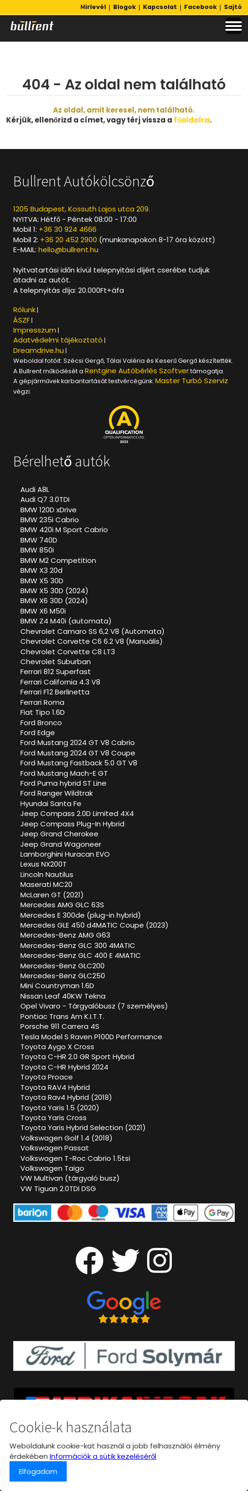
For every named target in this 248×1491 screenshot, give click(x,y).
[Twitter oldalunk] (125, 1268)
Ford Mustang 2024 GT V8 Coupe (77, 753)
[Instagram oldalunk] (159, 1268)
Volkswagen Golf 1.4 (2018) (66, 1138)
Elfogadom (38, 1471)
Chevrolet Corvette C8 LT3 (67, 652)
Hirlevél (93, 7)
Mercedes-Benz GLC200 (62, 966)
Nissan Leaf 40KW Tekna (63, 996)
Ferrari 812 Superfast (55, 671)
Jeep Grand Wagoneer (60, 844)
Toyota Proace (46, 1077)
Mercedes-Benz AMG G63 (65, 935)
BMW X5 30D (41, 581)
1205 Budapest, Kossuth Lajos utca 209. (81, 209)
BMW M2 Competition (58, 560)
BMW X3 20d (41, 570)
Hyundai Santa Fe (50, 803)
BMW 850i (37, 550)
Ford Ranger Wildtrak (56, 793)
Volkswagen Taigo (52, 1168)
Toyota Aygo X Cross (57, 1047)
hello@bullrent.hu (68, 249)
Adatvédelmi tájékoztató (58, 340)
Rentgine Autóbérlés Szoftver (137, 371)
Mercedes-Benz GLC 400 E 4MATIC (80, 955)
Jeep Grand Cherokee (59, 834)
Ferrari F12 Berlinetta (54, 692)
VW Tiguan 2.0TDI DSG (58, 1188)
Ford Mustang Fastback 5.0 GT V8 (78, 763)
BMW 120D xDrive (48, 510)
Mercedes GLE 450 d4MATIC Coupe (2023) (94, 925)
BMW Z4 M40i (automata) (66, 621)
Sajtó (233, 7)
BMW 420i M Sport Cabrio (64, 530)
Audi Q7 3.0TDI (45, 499)
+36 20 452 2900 (68, 240)
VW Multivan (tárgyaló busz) (70, 1178)
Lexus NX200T (43, 864)
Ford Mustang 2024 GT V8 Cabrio (77, 742)
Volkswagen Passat (54, 1148)
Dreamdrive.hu (38, 350)
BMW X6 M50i (43, 611)
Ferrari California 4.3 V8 (60, 682)
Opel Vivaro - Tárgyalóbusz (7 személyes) (94, 1006)
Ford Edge (37, 732)
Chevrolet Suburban (55, 662)
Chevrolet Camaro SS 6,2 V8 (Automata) (92, 631)
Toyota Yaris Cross (53, 1118)
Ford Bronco (41, 723)
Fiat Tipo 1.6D (42, 712)
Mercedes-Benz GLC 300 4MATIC (77, 945)
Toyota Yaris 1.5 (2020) (59, 1108)
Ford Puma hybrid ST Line (63, 783)
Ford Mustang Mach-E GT (64, 773)
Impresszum (34, 330)
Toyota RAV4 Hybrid (55, 1087)
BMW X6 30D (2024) (54, 600)
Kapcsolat (160, 7)
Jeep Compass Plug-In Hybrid (72, 824)
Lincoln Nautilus (46, 874)
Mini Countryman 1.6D (57, 986)
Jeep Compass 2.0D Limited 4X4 (77, 813)
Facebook (200, 7)
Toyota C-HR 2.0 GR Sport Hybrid (77, 1056)
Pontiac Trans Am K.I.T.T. (62, 1016)
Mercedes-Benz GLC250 (62, 976)
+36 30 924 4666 (68, 229)
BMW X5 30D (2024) (54, 591)
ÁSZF (21, 320)
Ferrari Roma (42, 702)
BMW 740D (38, 540)
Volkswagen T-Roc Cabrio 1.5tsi (75, 1158)
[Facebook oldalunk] (89, 1268)
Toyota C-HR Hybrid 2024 (64, 1067)
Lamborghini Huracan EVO (65, 854)
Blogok (124, 7)
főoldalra (192, 120)
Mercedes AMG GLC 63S (62, 905)
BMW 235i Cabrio (49, 520)
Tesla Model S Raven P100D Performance (91, 1037)
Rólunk (24, 310)
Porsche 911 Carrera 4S (59, 1026)
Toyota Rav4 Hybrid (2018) (66, 1097)
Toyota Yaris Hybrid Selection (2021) (83, 1127)
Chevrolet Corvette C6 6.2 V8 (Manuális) (91, 641)
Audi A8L (34, 489)
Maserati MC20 (46, 884)
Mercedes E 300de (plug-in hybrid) (80, 915)
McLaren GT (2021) (52, 895)
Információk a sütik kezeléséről (103, 1456)
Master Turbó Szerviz (191, 381)
